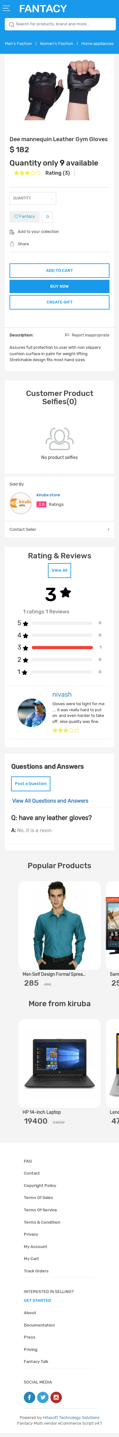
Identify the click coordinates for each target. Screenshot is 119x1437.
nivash (62, 699)
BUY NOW (59, 287)
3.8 (41, 508)
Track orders (36, 1275)
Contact (32, 1177)
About (30, 1317)
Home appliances (97, 43)
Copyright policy (40, 1190)
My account (35, 1250)
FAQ (28, 1165)
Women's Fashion (56, 43)
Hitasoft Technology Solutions (71, 1421)
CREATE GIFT (60, 305)
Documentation (39, 1329)
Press (29, 1341)
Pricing (30, 1354)
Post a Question (31, 788)
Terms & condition (42, 1226)
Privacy (31, 1238)
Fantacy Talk (36, 1366)
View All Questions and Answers (50, 805)
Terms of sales (38, 1202)
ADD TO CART (59, 270)
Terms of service (40, 1214)
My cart (31, 1263)
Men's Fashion (18, 43)
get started (37, 1304)
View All (59, 574)
